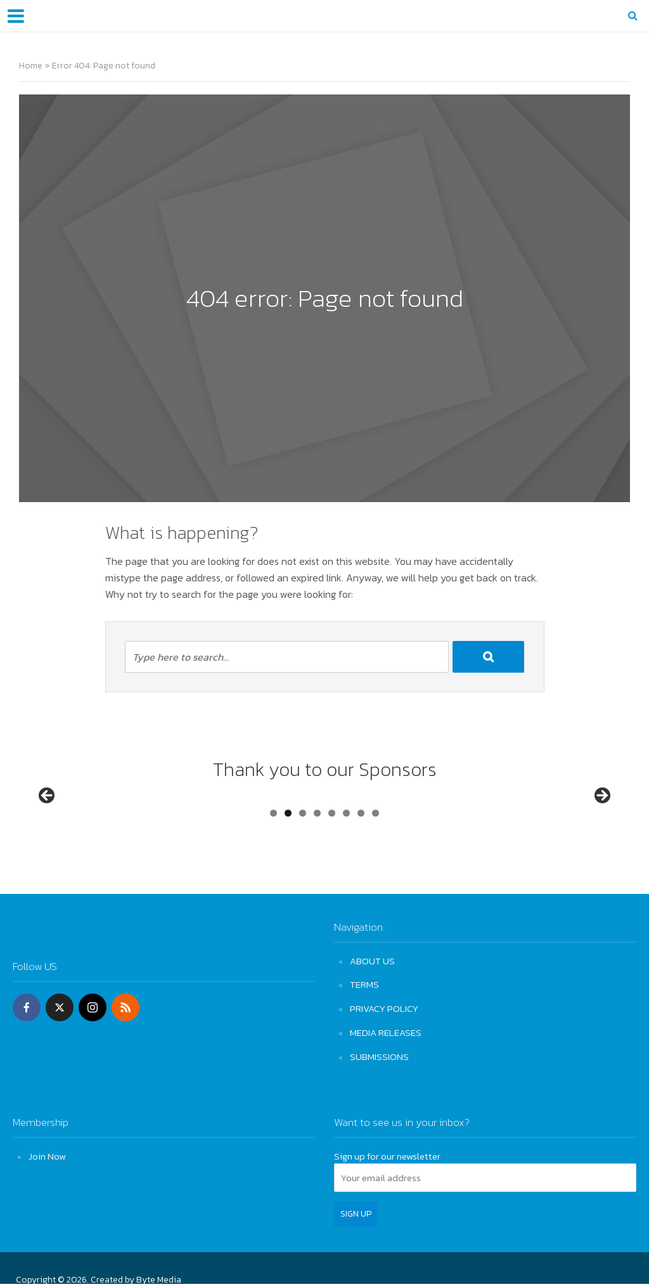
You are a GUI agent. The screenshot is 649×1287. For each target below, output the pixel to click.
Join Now (47, 1153)
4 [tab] (317, 860)
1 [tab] (273, 860)
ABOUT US (372, 961)
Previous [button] (47, 819)
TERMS (364, 984)
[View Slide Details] (74, 823)
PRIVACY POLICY (384, 1007)
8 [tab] (375, 860)
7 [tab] (360, 860)
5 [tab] (331, 860)
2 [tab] (288, 860)
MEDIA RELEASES (385, 1031)
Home (30, 65)
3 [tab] (302, 860)
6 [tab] (346, 860)
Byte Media (158, 1277)
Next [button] (601, 819)
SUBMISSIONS (379, 1054)
